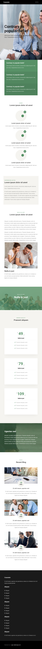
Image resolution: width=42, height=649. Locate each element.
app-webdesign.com (16, 645)
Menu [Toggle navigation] (37, 2)
